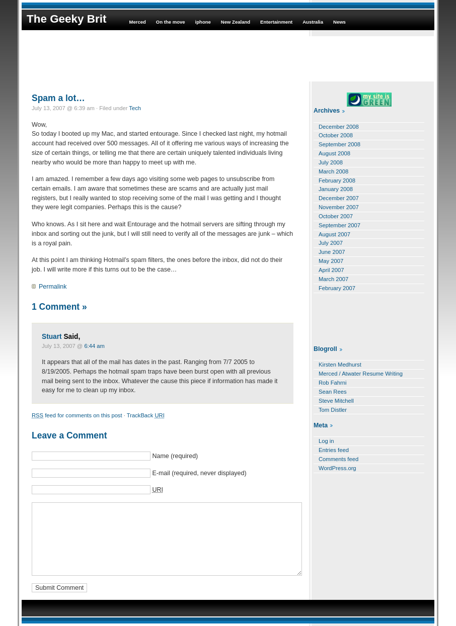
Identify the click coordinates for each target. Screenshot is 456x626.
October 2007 (336, 216)
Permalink (52, 286)
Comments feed (338, 459)
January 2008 (336, 189)
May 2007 (331, 261)
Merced (137, 22)
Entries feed (334, 450)
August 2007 (334, 234)
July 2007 (331, 243)
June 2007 (332, 252)
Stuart (52, 336)
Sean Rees (333, 392)
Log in (326, 441)
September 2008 (339, 144)
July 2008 (331, 162)
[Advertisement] (228, 58)
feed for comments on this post (77, 415)
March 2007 (333, 279)
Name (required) (175, 456)
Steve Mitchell (336, 401)
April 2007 (331, 270)
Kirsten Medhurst (340, 365)
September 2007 (339, 225)
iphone (203, 22)
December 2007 (339, 198)
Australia (312, 22)
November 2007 (339, 207)
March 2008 (333, 171)
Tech (135, 108)
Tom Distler (333, 410)
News (339, 22)
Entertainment (276, 22)
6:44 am (94, 346)
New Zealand (235, 22)
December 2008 (339, 127)
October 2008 (336, 135)
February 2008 (337, 180)
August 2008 (334, 153)
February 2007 (337, 288)
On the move (170, 22)
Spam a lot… (58, 98)
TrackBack (146, 415)
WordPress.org (337, 468)
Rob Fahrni (333, 383)
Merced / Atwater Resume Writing (361, 374)
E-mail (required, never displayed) (199, 473)
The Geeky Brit (66, 19)
